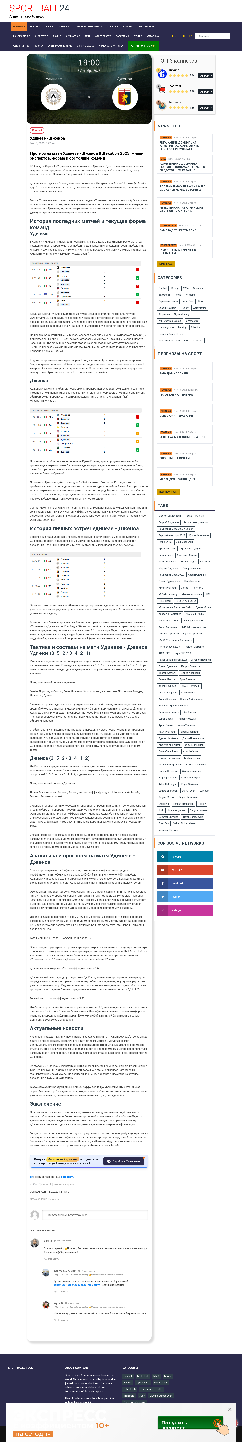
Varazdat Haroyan (168, 830)
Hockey (185, 307)
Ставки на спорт (167, 307)
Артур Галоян (166, 725)
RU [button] (183, 36)
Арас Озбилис (190, 751)
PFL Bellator (165, 601)
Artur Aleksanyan (168, 784)
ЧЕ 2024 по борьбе (186, 601)
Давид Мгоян (203, 607)
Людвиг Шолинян (201, 659)
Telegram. (67, 1176)
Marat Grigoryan (177, 810)
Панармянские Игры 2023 (173, 659)
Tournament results (151, 1389)
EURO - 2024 (188, 790)
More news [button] (166, 264)
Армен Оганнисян (196, 764)
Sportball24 (45, 1184)
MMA (163, 159)
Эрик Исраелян (184, 542)
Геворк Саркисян (189, 731)
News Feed (188, 301)
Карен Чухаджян (188, 718)
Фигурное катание (192, 771)
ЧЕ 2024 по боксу (168, 594)
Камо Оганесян (167, 731)
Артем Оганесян (168, 587)
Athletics (195, 327)
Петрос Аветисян (190, 666)
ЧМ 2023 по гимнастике (194, 627)
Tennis (177, 294)
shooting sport (166, 327)
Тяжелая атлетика (169, 712)
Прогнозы (53, 1199)
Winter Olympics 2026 (170, 321)
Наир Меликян (192, 581)
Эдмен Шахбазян (168, 738)
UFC (208, 594)
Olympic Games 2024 (161, 1395)
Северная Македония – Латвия (182, 437)
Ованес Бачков (167, 679)
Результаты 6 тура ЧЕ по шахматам (178, 251)
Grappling (164, 803)
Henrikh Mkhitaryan (183, 803)
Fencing (182, 327)
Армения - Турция (190, 548)
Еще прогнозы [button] (168, 491)
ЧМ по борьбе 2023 (169, 646)
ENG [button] (174, 36)
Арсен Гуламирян (197, 574)
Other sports (168, 225)
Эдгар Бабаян (166, 718)
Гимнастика (165, 542)
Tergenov (174, 102)
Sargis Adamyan (199, 810)
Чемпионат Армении (170, 764)
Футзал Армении (192, 633)
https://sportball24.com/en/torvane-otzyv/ (77, 1285)
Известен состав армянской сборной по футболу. (181, 209)
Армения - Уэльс (195, 614)
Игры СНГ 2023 (183, 653)
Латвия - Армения (169, 633)
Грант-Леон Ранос (169, 751)
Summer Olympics (168, 817)
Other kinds (130, 1389)
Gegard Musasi (166, 797)
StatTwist (174, 86)
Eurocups (205, 790)
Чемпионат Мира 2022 (171, 574)
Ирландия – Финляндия (177, 479)
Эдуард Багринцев (169, 758)
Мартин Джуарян (168, 568)
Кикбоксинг (190, 712)
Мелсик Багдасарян (170, 515)
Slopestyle (164, 314)
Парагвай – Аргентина (176, 394)
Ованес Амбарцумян (191, 699)
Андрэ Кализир (167, 699)
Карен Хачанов (186, 725)
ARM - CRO (164, 653)
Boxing (175, 288)
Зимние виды (188, 561)
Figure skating (181, 314)
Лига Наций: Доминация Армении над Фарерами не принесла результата (179, 146)
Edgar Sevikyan (190, 784)
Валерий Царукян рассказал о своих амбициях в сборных (183, 188)
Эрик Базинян (187, 679)
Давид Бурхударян (169, 581)
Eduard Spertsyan (168, 790)
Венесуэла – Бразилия (176, 415)
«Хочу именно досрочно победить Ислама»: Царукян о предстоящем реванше (182, 167)
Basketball (164, 294)
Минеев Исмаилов (192, 594)
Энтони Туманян (194, 745)
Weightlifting (199, 307)
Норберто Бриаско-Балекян (174, 705)
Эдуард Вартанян (193, 620)
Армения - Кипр (167, 548)
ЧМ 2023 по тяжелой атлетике (175, 640)
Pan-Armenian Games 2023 (173, 340)
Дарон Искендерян (193, 738)
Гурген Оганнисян (199, 535)
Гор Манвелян (192, 758)
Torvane (173, 70)
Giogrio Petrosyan (188, 797)
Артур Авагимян (168, 627)
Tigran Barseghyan (193, 817)
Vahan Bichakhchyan (184, 823)
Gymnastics (192, 321)
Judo (161, 810)
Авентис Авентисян (170, 745)
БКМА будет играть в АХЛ (178, 230)
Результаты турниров (196, 522)
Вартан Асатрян (167, 673)
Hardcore (205, 561)
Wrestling (190, 294)
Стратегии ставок (168, 301)
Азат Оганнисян (167, 561)
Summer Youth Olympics (172, 334)
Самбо (184, 587)
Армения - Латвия (187, 555)
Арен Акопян (188, 692)
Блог (201, 301)
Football (165, 138)
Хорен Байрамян (168, 686)
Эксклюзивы (166, 555)
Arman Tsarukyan (190, 777)
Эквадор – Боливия (174, 373)
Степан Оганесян (168, 771)
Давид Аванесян (190, 673)
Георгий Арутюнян (169, 522)
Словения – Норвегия (175, 458)
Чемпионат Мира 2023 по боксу (176, 529)
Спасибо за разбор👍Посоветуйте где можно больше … (97, 1274)
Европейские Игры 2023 (172, 535)
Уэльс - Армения (194, 515)
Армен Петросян (191, 686)
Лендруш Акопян (191, 568)
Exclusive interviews (134, 1402)
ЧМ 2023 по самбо (169, 620)
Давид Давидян (168, 666)
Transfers (198, 340)
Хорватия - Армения (170, 614)
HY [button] (191, 36)
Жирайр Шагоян (168, 777)
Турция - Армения (194, 646)
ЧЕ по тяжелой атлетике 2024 (175, 607)
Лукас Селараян (168, 692)
